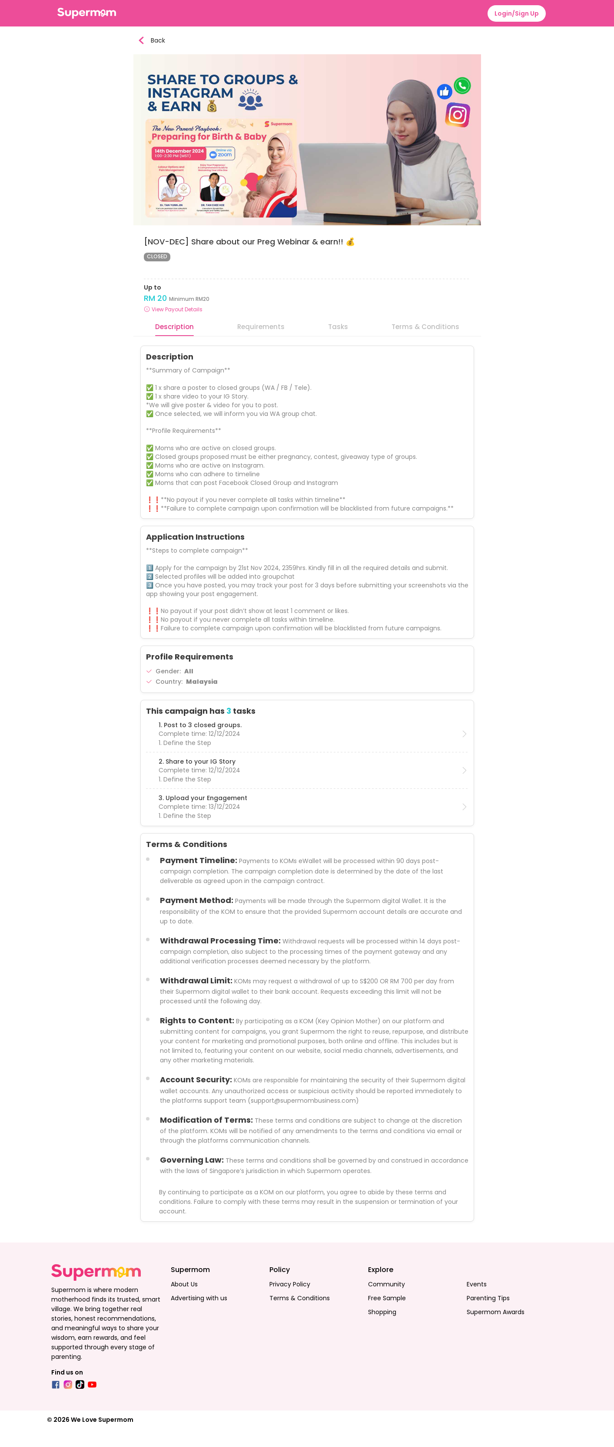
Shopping (382, 1330)
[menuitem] (356, 9)
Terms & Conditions (299, 1316)
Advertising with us (199, 1316)
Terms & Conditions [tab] (425, 344)
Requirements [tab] (261, 344)
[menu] (307, 9)
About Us (184, 1302)
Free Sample (387, 1316)
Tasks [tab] (338, 344)
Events (477, 1302)
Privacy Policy (289, 1302)
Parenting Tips (488, 1316)
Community (386, 1302)
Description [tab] (174, 344)
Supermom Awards (495, 1330)
